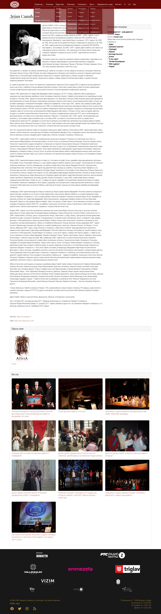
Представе (61, 5)
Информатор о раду (106, 5)
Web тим (15, 603)
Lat (130, 5)
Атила (14, 365)
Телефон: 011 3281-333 (142, 605)
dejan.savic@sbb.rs (24, 318)
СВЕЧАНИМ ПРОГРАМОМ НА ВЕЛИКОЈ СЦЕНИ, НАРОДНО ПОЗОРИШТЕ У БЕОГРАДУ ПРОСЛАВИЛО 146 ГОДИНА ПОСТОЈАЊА (34, 538)
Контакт (119, 5)
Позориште (83, 5)
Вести (93, 5)
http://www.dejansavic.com (24, 322)
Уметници (72, 5)
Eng (135, 5)
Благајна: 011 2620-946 (142, 603)
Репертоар (40, 5)
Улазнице (50, 5)
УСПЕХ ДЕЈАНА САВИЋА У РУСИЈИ (71, 413)
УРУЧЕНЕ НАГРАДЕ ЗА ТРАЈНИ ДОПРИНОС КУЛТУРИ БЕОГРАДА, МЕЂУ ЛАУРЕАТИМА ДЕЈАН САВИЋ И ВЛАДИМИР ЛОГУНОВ (32, 415)
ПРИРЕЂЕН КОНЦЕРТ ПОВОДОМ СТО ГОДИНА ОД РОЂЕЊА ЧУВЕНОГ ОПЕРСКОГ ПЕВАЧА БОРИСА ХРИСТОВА (77, 496)
